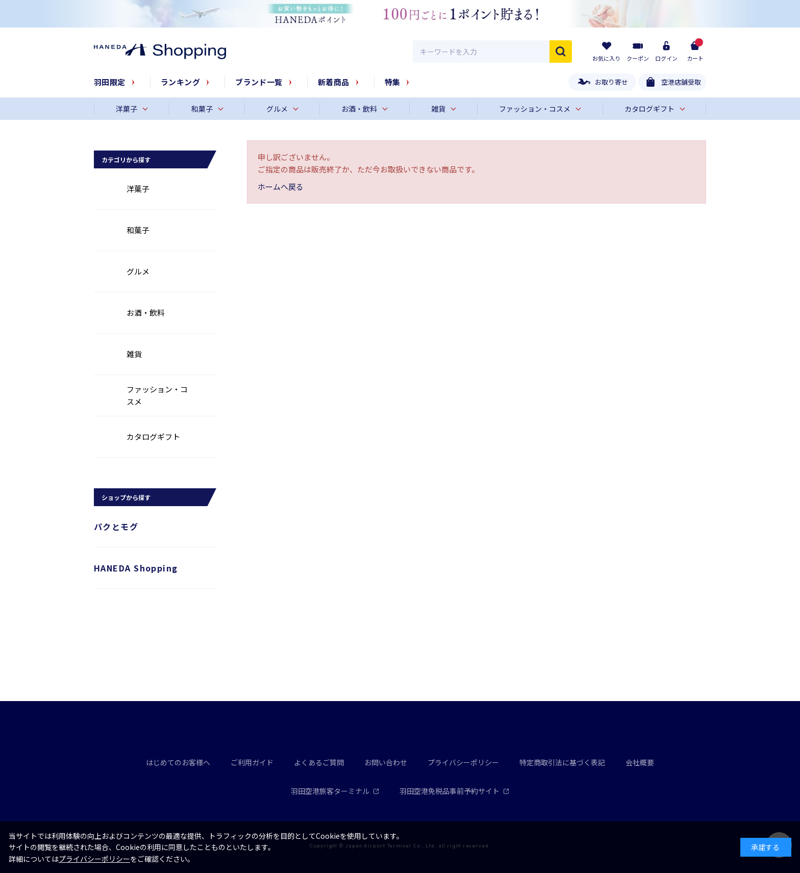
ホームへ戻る (281, 186)
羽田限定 (110, 82)
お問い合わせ (385, 762)
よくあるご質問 (319, 762)
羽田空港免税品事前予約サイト (454, 791)
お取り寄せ (611, 82)
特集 (393, 82)
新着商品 (333, 82)
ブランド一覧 (259, 82)
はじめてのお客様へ (178, 762)
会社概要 (640, 762)
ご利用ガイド (252, 762)
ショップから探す (126, 497)
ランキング (180, 82)
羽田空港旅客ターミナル (335, 791)
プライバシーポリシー (463, 762)
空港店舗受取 (681, 82)
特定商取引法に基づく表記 (562, 762)
